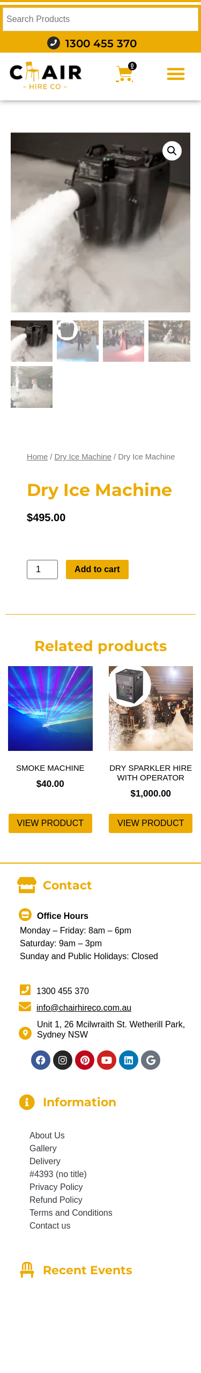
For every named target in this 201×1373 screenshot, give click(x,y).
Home (37, 456)
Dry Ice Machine (83, 456)
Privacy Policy (56, 1187)
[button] (175, 73)
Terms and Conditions (71, 1212)
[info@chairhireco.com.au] (25, 1006)
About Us (47, 1135)
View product (50, 823)
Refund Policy (56, 1199)
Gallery (43, 1148)
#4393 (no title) (58, 1174)
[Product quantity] (42, 569)
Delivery (45, 1161)
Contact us (49, 1225)
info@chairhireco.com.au (83, 1007)
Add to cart (97, 569)
